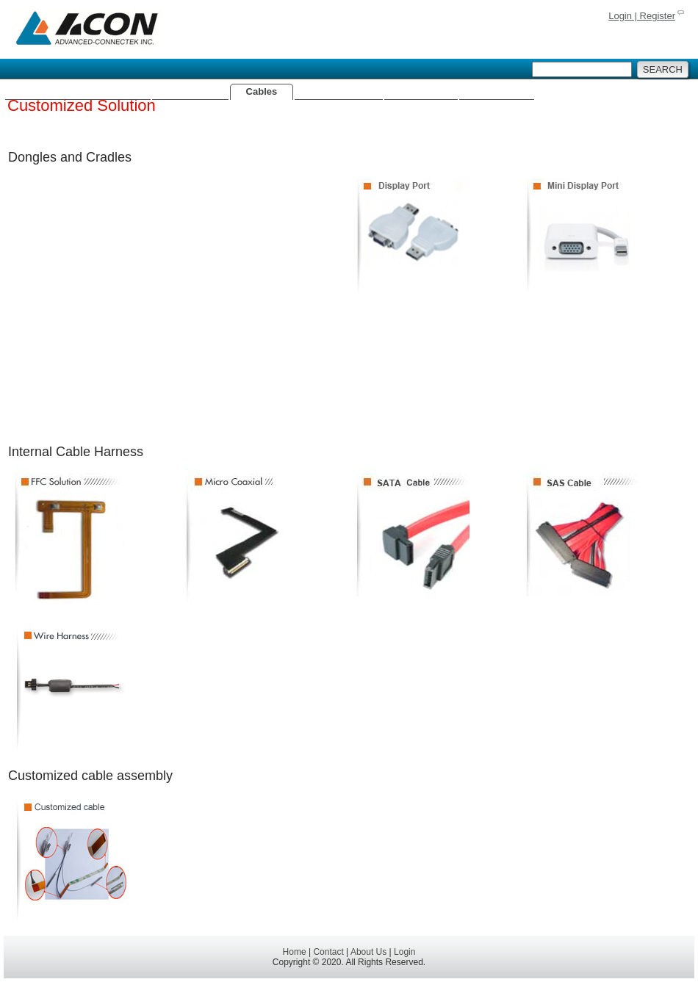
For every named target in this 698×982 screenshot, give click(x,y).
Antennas (190, 91)
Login (404, 952)
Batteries (421, 91)
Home (34, 91)
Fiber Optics (339, 91)
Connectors (108, 91)
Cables (262, 91)
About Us (496, 91)
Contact (328, 952)
